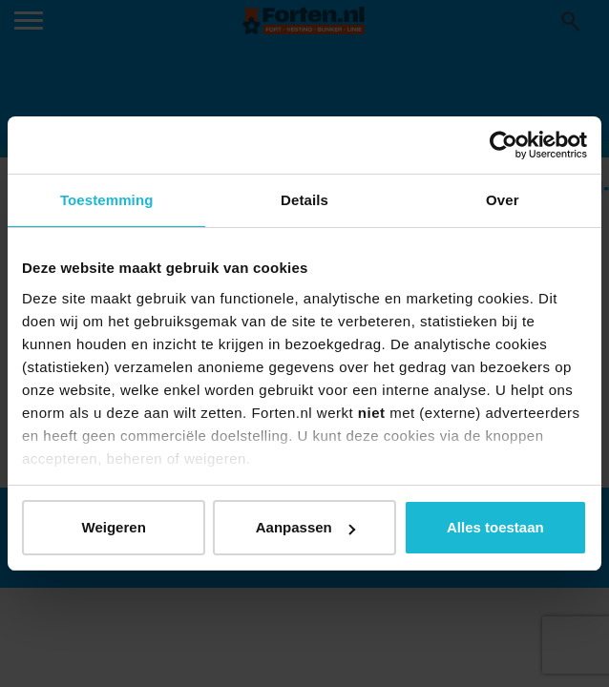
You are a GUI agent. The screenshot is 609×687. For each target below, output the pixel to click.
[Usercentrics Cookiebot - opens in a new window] (503, 145)
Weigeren (114, 527)
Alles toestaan (495, 527)
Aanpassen (305, 527)
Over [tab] (502, 200)
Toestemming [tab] (107, 200)
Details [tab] (304, 200)
